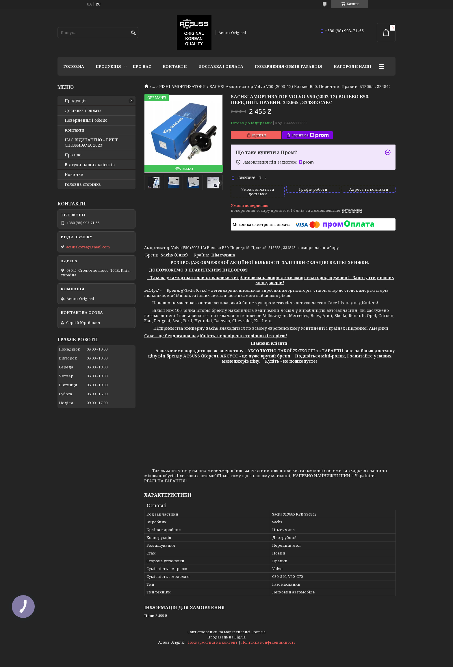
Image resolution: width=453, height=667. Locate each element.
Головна (73, 66)
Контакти (175, 66)
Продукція (108, 66)
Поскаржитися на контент (212, 642)
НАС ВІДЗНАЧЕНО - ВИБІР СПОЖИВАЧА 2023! (91, 142)
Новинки (74, 174)
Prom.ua (258, 631)
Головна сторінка (83, 184)
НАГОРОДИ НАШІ (352, 66)
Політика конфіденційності (268, 642)
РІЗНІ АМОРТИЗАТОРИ (182, 86)
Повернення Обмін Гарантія (288, 66)
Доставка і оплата (220, 66)
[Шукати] (133, 33)
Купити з (310, 135)
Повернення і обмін (86, 120)
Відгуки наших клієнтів (90, 164)
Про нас (142, 66)
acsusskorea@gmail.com (88, 247)
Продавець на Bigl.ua (226, 637)
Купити (259, 135)
